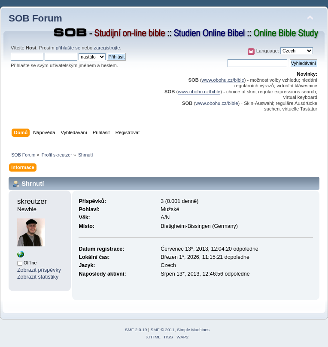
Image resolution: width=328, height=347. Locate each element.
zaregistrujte (107, 47)
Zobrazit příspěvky (39, 270)
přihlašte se (68, 47)
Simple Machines (193, 329)
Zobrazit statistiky (37, 277)
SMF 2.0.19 (136, 329)
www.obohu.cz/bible (223, 80)
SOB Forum (35, 18)
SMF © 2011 (163, 329)
